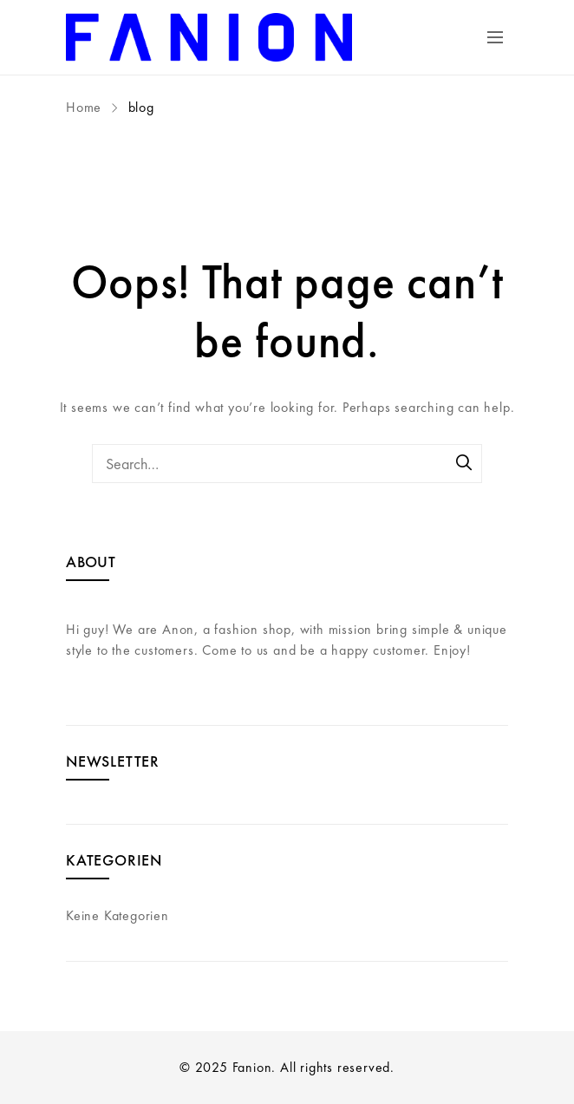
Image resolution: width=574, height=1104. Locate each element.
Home (86, 107)
